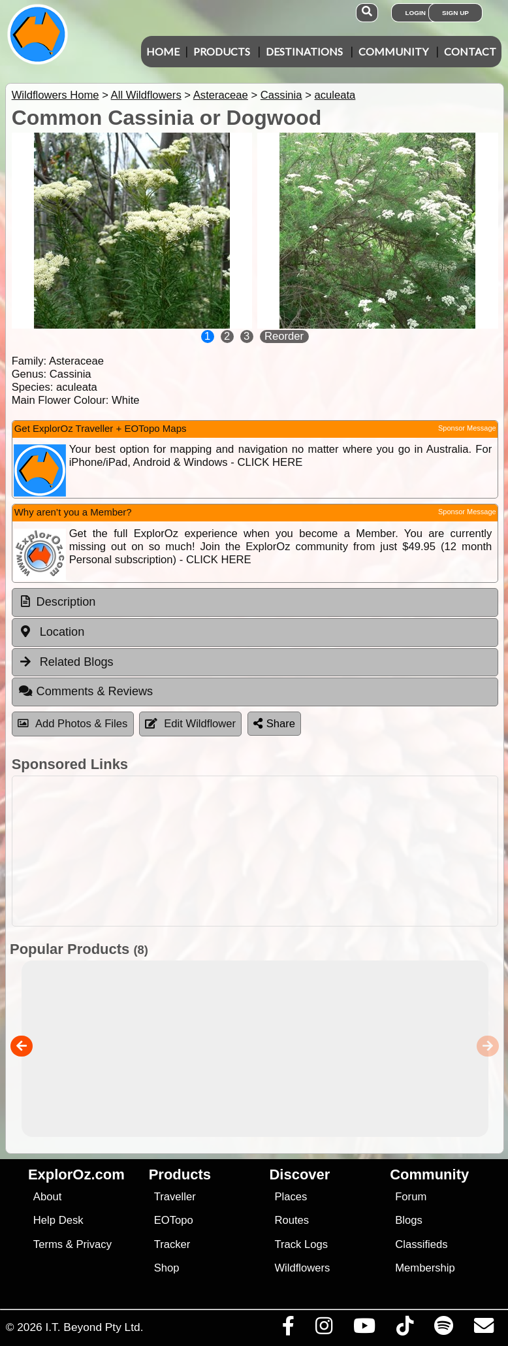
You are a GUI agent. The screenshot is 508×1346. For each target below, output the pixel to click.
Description (66, 601)
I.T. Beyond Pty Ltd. (94, 1327)
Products (221, 51)
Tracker (172, 1244)
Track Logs (301, 1244)
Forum (410, 1196)
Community (393, 51)
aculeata (335, 95)
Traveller (175, 1196)
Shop (167, 1268)
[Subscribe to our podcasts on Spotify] (443, 1329)
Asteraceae (220, 95)
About (47, 1196)
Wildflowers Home (55, 95)
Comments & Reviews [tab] (85, 691)
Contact (470, 51)
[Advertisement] (252, 851)
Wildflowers (302, 1268)
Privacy (94, 1244)
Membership (424, 1268)
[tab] (255, 602)
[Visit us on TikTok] (404, 1329)
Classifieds (421, 1244)
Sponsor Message (467, 428)
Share (274, 723)
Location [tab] (51, 631)
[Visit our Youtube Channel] (364, 1329)
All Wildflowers (146, 95)
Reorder (284, 336)
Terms (48, 1244)
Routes (291, 1220)
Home (163, 51)
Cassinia (281, 95)
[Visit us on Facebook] (288, 1329)
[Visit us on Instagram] (323, 1329)
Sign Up (455, 12)
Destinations (304, 51)
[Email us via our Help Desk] (483, 1329)
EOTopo (173, 1220)
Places (290, 1196)
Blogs (408, 1220)
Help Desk (58, 1220)
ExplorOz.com (76, 1174)
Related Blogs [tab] (66, 661)
